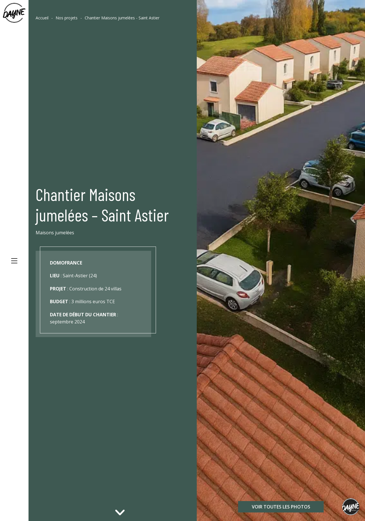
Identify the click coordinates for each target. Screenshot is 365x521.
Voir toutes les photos (281, 507)
